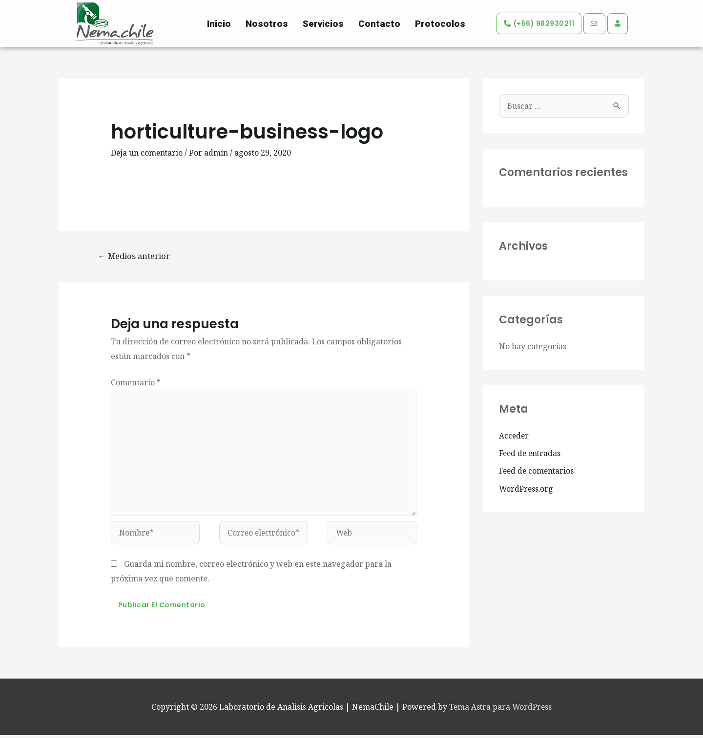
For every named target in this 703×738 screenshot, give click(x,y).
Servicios (323, 23)
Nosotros (267, 23)
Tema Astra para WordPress (500, 709)
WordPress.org (527, 488)
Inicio (219, 23)
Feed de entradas (531, 453)
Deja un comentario (147, 152)
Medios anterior (136, 255)
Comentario (136, 383)
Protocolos (440, 23)
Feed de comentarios (537, 470)
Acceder (514, 435)
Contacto (379, 23)
